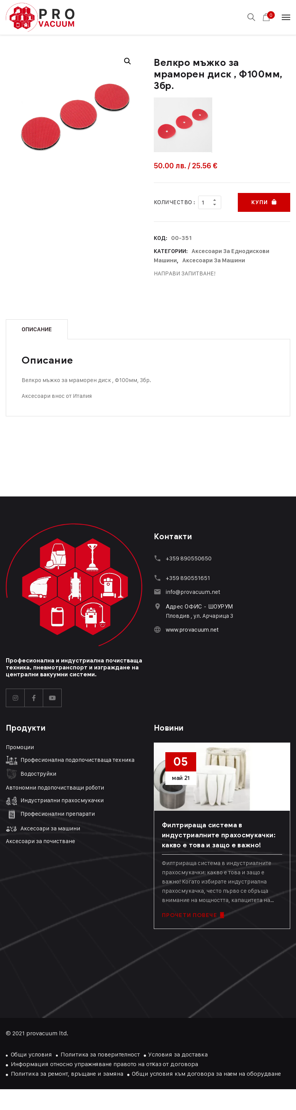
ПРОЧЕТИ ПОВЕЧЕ (193, 915)
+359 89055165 (186, 577)
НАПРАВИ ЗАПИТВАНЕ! (184, 273)
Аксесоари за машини (213, 260)
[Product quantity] (209, 202)
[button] (128, 61)
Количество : (174, 202)
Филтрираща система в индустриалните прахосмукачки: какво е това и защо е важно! (219, 835)
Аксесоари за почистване (40, 840)
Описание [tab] (37, 328)
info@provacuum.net (192, 591)
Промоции (20, 746)
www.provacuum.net (192, 629)
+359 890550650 (188, 558)
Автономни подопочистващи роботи (55, 787)
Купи (259, 202)
